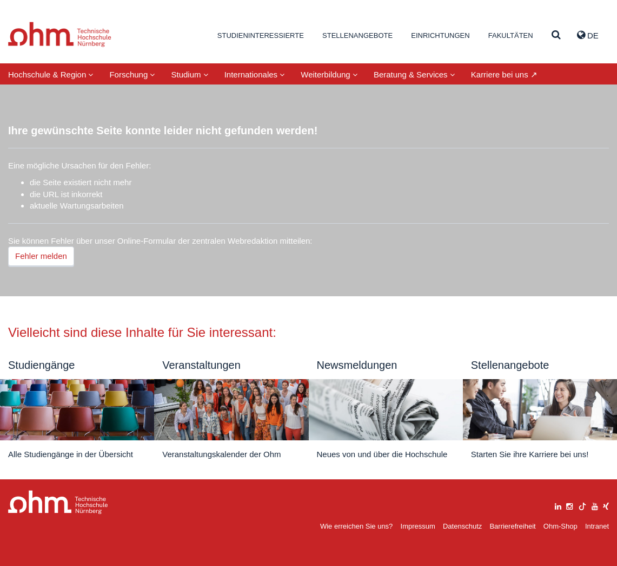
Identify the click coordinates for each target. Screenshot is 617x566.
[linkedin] (558, 505)
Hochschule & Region (50, 74)
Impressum (418, 526)
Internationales (254, 74)
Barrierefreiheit (512, 526)
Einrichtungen (440, 35)
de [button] (588, 35)
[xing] (606, 505)
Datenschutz (462, 526)
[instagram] (569, 505)
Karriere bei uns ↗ (504, 74)
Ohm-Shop (560, 526)
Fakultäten (510, 35)
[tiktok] (582, 505)
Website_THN (59, 34)
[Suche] (556, 35)
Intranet (597, 526)
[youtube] (595, 505)
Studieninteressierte (260, 35)
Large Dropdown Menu (58, 502)
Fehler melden (41, 256)
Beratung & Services (414, 74)
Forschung (132, 74)
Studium (189, 74)
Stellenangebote (357, 35)
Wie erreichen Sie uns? (356, 526)
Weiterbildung (329, 74)
